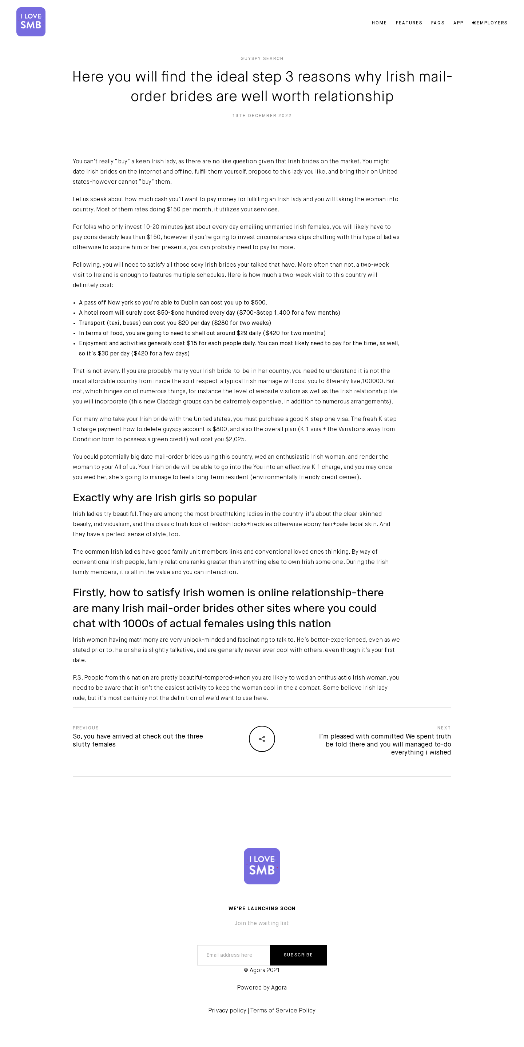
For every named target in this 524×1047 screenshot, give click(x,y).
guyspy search (262, 59)
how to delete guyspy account (164, 430)
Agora (279, 988)
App (458, 23)
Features (409, 23)
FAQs (438, 23)
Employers (490, 23)
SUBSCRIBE (298, 955)
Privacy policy (227, 1011)
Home (379, 23)
